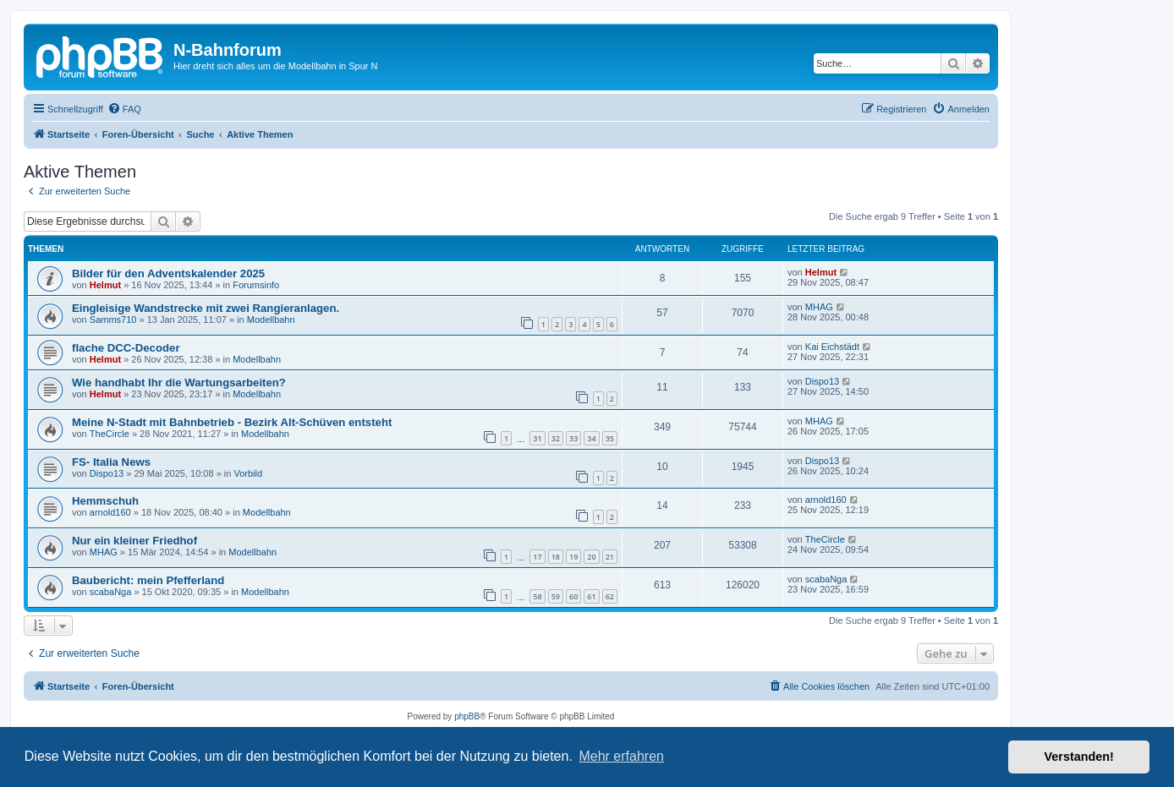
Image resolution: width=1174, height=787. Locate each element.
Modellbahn (271, 319)
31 (537, 438)
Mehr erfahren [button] (621, 756)
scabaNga (111, 592)
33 (573, 438)
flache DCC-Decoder (126, 348)
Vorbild (247, 473)
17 (537, 556)
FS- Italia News (111, 462)
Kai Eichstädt (832, 347)
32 (555, 438)
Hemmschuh (105, 501)
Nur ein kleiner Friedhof (134, 540)
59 (555, 596)
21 (610, 556)
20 (591, 556)
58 (537, 596)
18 (555, 556)
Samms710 (113, 319)
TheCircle (109, 434)
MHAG (819, 307)
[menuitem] (124, 109)
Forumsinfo (256, 285)
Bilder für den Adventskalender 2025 (168, 273)
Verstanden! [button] (1079, 756)
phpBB (467, 716)
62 (610, 596)
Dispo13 (822, 381)
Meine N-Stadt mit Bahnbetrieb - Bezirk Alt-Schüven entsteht (232, 422)
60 (573, 596)
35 (610, 438)
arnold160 (110, 512)
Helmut (105, 285)
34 (591, 438)
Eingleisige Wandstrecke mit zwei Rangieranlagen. (205, 308)
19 (573, 556)
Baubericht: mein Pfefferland (148, 580)
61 (591, 596)
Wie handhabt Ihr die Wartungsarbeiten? (179, 382)
